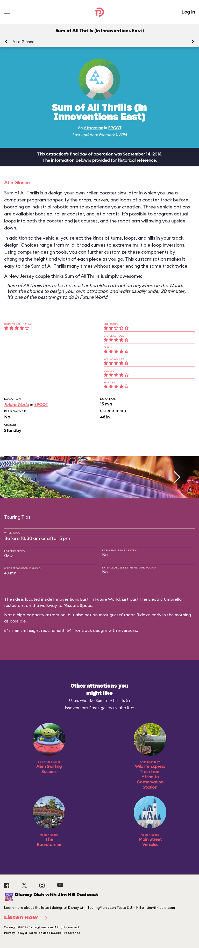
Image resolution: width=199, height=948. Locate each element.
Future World (16, 404)
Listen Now (27, 918)
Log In (188, 12)
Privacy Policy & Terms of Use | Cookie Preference (42, 933)
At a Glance (23, 41)
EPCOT (115, 127)
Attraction (93, 127)
